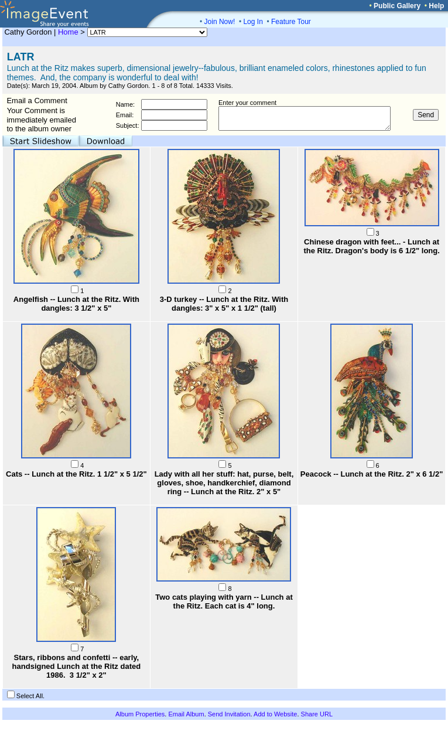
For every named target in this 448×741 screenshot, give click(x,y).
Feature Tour (291, 22)
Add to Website (275, 714)
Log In (252, 22)
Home (68, 32)
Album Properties (140, 714)
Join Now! (219, 22)
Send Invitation (229, 714)
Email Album (186, 714)
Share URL (317, 714)
